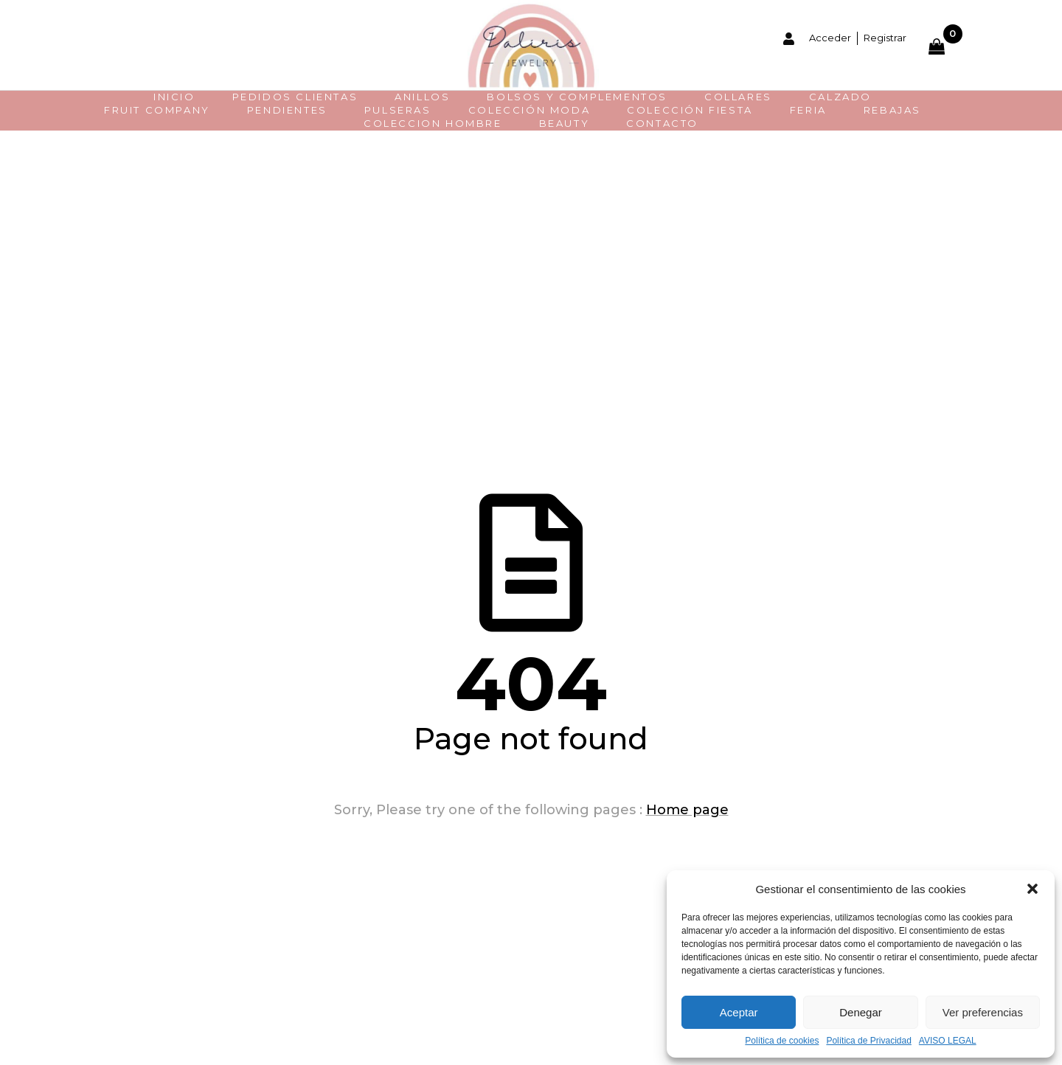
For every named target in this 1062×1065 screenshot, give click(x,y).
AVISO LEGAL (947, 1041)
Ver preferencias (983, 1012)
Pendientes (287, 110)
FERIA (808, 110)
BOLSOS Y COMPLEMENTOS (577, 97)
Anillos (422, 97)
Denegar (860, 1012)
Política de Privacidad (868, 1041)
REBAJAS (892, 110)
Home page (687, 810)
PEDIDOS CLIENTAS (295, 97)
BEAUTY (564, 123)
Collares (738, 97)
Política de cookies (782, 1041)
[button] (1032, 888)
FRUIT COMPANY (157, 110)
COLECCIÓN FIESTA (690, 110)
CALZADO (840, 97)
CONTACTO (662, 123)
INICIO (174, 97)
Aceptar (739, 1012)
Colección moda (529, 110)
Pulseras (397, 110)
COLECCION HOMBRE (433, 123)
